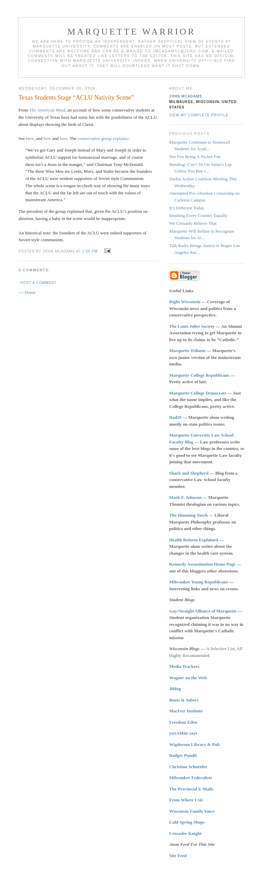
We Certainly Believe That (192, 223)
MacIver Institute (186, 710)
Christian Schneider (188, 766)
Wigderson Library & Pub (194, 744)
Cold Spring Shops (187, 822)
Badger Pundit (183, 755)
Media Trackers (184, 666)
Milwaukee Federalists (190, 777)
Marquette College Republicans (199, 375)
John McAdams (185, 96)
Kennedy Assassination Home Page (202, 564)
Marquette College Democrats (197, 393)
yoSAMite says (183, 733)
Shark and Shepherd (189, 473)
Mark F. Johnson (185, 497)
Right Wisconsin (184, 301)
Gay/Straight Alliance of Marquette (203, 611)
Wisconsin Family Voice (191, 811)
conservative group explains (103, 138)
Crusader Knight (185, 833)
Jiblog (175, 688)
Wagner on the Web (188, 677)
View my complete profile (198, 115)
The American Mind (47, 110)
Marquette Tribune (187, 350)
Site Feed (178, 855)
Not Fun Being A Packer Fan (195, 156)
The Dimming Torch (188, 515)
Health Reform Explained (193, 539)
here (30, 138)
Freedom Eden (183, 722)
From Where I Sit (186, 799)
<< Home (27, 292)
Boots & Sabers (184, 699)
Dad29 (175, 417)
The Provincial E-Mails (191, 788)
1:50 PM (90, 251)
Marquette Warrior (131, 32)
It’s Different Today (186, 207)
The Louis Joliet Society (192, 326)
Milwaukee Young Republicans (198, 581)
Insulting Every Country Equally (198, 215)
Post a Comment (39, 283)
